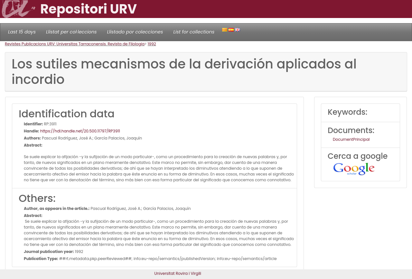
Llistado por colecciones (135, 32)
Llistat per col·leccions (71, 32)
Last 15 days (22, 32)
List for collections (193, 32)
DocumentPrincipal (351, 139)
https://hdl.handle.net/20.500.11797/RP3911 (79, 131)
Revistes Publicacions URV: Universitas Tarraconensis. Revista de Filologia (75, 44)
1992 (152, 44)
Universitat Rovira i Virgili (177, 273)
